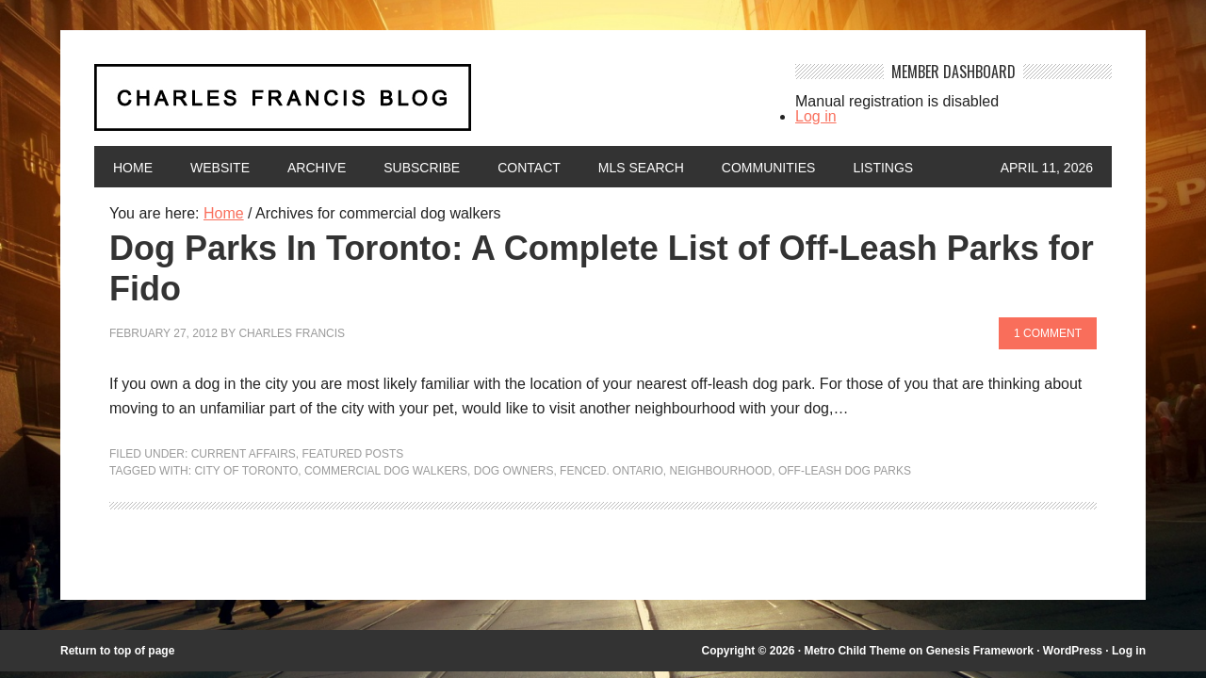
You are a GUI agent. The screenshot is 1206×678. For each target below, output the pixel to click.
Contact (529, 167)
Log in (816, 116)
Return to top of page (117, 650)
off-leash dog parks (844, 470)
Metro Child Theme (854, 650)
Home (133, 167)
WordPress (1072, 650)
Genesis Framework (980, 650)
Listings (883, 167)
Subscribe (421, 167)
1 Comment (1048, 333)
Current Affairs (243, 453)
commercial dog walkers (385, 470)
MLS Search (641, 167)
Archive (316, 167)
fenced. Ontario (611, 470)
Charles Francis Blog (427, 105)
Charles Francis (291, 333)
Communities (769, 167)
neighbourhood (721, 470)
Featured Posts (353, 453)
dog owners (514, 470)
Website (220, 167)
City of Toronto (246, 470)
